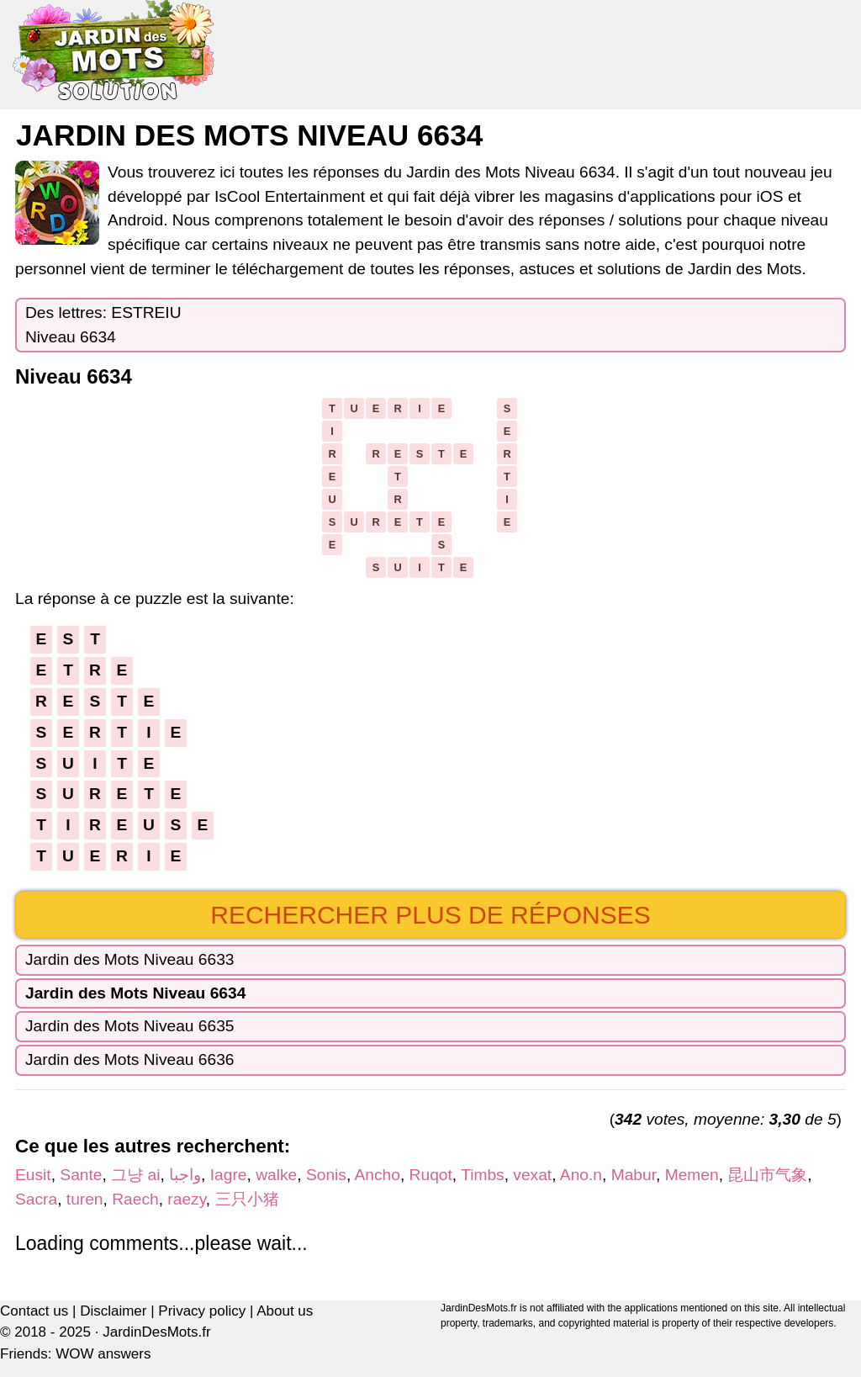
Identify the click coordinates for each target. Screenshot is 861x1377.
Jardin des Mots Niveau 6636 (130, 1059)
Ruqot (430, 1175)
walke (276, 1175)
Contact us (34, 1311)
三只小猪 (247, 1199)
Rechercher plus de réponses (430, 915)
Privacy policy (202, 1311)
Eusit (33, 1175)
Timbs (482, 1175)
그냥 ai (135, 1175)
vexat (532, 1175)
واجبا (185, 1175)
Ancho (377, 1175)
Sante (81, 1175)
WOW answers (103, 1354)
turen (84, 1199)
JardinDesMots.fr (156, 1332)
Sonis (326, 1175)
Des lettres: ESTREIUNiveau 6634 (103, 325)
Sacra (36, 1199)
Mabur (633, 1175)
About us (284, 1311)
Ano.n (581, 1175)
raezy (186, 1199)
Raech (135, 1199)
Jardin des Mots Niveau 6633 (130, 959)
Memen (692, 1175)
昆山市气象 (767, 1175)
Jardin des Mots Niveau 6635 (130, 1026)
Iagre (228, 1175)
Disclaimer (113, 1311)
